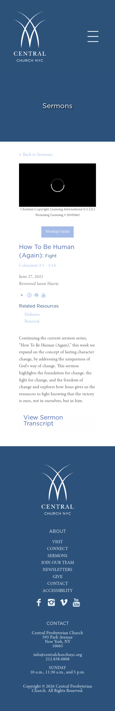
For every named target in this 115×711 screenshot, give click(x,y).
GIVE (58, 577)
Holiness (32, 314)
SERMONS (57, 556)
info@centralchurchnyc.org (57, 655)
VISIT (57, 542)
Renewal (31, 321)
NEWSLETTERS (57, 570)
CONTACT (57, 584)
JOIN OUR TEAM (57, 563)
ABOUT (57, 531)
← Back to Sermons (35, 155)
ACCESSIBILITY (57, 591)
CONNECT (57, 549)
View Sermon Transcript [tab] (43, 421)
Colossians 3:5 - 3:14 (37, 265)
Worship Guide (57, 232)
